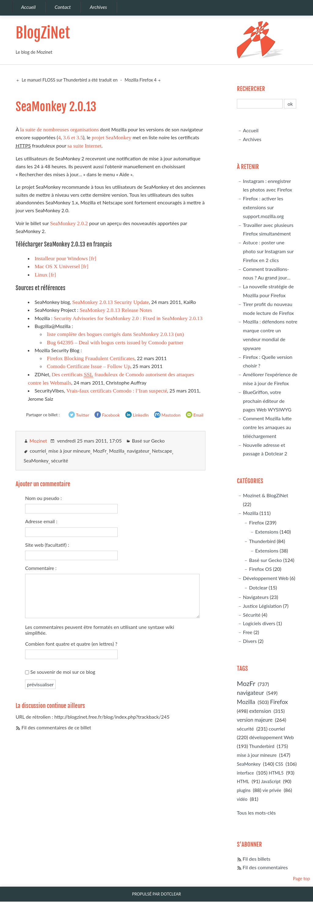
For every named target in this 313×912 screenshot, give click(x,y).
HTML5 (276, 772)
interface (245, 772)
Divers (250, 641)
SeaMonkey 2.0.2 (69, 223)
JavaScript (271, 781)
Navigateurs (256, 597)
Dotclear (258, 587)
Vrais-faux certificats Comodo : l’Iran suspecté (116, 391)
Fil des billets (257, 859)
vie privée (272, 790)
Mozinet (38, 440)
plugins (244, 790)
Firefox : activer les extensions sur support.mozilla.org (263, 207)
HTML (243, 781)
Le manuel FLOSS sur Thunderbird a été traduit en (69, 79)
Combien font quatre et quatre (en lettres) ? (71, 644)
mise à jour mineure (69, 451)
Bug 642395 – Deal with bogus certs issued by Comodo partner (115, 342)
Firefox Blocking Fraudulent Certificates (90, 358)
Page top (301, 878)
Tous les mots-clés (256, 812)
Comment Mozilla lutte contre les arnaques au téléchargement (267, 427)
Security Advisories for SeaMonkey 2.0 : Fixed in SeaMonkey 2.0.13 (127, 318)
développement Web (271, 737)
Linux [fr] (45, 275)
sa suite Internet (84, 146)
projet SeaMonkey (111, 137)
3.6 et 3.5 (73, 137)
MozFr (100, 451)
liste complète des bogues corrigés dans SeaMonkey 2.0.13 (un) (115, 334)
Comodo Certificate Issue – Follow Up (88, 366)
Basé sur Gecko (148, 440)
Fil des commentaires (265, 867)
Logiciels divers (259, 623)
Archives (252, 139)
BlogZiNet (43, 33)
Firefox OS (260, 569)
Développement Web (266, 578)
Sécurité (251, 615)
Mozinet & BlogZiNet (265, 495)
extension (260, 711)
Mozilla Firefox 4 (141, 79)
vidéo (242, 799)
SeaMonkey (36, 460)
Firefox (256, 522)
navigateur (138, 451)
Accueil (251, 130)
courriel (38, 451)
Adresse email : (41, 521)
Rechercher (251, 89)
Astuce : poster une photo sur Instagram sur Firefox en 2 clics (268, 251)
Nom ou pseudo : (43, 498)
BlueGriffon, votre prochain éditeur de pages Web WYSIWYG (267, 401)
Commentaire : (41, 568)
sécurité (59, 460)
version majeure (255, 720)
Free (247, 632)
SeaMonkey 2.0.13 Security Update (110, 302)
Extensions (266, 531)
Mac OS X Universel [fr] (61, 266)
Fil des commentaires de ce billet (56, 727)
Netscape (162, 451)
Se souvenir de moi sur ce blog (62, 672)
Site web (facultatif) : (47, 545)
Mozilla (116, 451)
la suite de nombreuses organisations (59, 129)
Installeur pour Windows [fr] (65, 258)
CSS (279, 764)
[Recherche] (260, 103)
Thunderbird (262, 541)
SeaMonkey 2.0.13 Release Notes (115, 310)
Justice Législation (262, 606)
